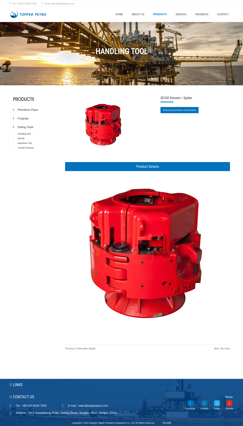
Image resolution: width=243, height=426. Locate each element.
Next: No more (222, 348)
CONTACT (223, 14)
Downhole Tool (24, 143)
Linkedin (204, 408)
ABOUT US (138, 14)
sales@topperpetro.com (93, 405)
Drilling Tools (25, 127)
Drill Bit (20, 138)
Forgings (22, 118)
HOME (119, 14)
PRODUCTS (160, 14)
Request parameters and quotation (180, 110)
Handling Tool (24, 134)
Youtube (229, 408)
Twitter (217, 408)
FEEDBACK (201, 14)
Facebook (190, 408)
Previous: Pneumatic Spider (80, 348)
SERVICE (181, 14)
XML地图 (166, 423)
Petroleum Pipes (27, 109)
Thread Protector (25, 148)
